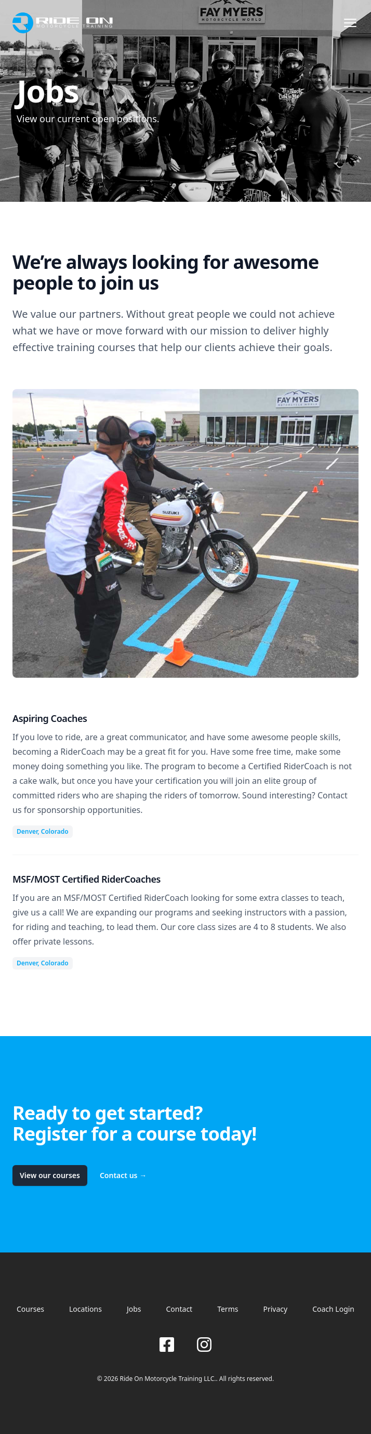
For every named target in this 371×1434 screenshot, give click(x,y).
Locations (85, 1309)
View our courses (50, 1175)
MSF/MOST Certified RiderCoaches (86, 879)
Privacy (275, 1309)
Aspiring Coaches (49, 718)
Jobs (134, 1309)
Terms (227, 1309)
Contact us (123, 1175)
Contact (179, 1309)
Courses (30, 1309)
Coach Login (333, 1309)
